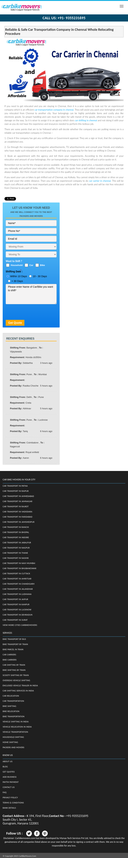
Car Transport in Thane (15, 553)
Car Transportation (13, 701)
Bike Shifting (9, 706)
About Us (7, 761)
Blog (5, 766)
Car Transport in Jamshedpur (19, 522)
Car (31, 265)
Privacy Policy (10, 797)
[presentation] (33, 313)
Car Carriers (9, 654)
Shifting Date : (14, 271)
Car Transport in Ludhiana (17, 594)
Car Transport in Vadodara (17, 511)
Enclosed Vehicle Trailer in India (20, 685)
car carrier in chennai (100, 180)
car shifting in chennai (86, 120)
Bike (42, 265)
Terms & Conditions (13, 802)
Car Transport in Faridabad (17, 517)
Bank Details (9, 808)
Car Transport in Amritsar (17, 578)
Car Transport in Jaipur (15, 599)
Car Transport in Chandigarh (19, 584)
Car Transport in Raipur (16, 491)
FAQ (4, 792)
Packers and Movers (13, 747)
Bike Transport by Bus (14, 639)
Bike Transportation (13, 716)
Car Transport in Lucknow (17, 609)
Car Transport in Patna (15, 486)
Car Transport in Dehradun (17, 615)
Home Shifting (10, 742)
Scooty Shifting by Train (16, 675)
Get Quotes (9, 772)
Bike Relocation (11, 711)
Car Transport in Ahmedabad (18, 496)
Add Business (10, 777)
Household (17, 265)
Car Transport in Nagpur (16, 548)
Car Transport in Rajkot (16, 506)
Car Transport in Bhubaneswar (19, 568)
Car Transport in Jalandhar (18, 589)
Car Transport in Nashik (16, 558)
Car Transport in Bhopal (16, 532)
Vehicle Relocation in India (17, 727)
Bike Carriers (10, 660)
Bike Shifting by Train (14, 670)
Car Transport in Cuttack (16, 573)
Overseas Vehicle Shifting (16, 680)
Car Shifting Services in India (18, 690)
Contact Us (9, 787)
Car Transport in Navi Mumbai (19, 563)
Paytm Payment (11, 782)
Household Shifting (13, 737)
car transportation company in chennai (54, 109)
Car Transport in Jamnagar (17, 501)
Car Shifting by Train (14, 665)
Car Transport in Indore (16, 537)
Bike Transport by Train (15, 644)
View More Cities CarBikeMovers (20, 625)
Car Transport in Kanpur (16, 604)
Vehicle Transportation (15, 732)
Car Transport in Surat (15, 620)
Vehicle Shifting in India (16, 721)
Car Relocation (11, 696)
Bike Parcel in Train (13, 649)
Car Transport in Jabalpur (17, 542)
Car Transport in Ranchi (16, 527)
